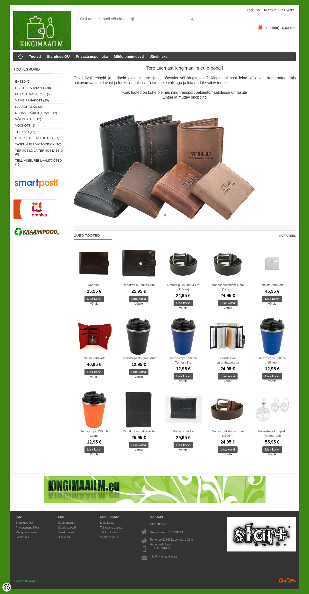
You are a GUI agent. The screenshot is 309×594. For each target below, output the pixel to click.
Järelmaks (159, 56)
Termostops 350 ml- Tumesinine (183, 360)
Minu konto (107, 522)
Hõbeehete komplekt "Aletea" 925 (272, 433)
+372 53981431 (160, 548)
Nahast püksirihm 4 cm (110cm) (228, 433)
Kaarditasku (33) (29, 106)
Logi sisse (254, 10)
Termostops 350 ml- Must (138, 358)
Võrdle (94, 303)
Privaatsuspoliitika (92, 56)
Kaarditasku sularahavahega (228, 360)
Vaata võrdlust (109, 537)
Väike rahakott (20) (32, 100)
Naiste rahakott (272, 285)
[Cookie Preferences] (6, 587)
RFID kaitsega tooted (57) (37, 138)
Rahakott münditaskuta (139, 285)
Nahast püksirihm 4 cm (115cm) (183, 287)
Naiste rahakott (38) (33, 88)
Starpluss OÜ (58, 56)
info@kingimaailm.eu (163, 556)
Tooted (35, 56)
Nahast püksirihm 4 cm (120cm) (228, 287)
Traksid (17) (25, 132)
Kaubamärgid (66, 522)
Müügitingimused (129, 56)
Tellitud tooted (109, 532)
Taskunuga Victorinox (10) (38, 144)
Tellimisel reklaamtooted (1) (38, 162)
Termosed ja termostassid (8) (39, 152)
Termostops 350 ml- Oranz (94, 433)
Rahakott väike (183, 431)
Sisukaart (64, 537)
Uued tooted (66, 532)
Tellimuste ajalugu (111, 527)
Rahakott (94, 285)
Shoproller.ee (287, 580)
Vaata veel (287, 235)
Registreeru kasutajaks (279, 10)
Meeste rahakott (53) (33, 94)
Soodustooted (67, 527)
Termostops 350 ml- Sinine (272, 360)
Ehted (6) (23, 81)
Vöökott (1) (25, 125)
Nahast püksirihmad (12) (36, 113)
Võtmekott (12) (28, 119)
